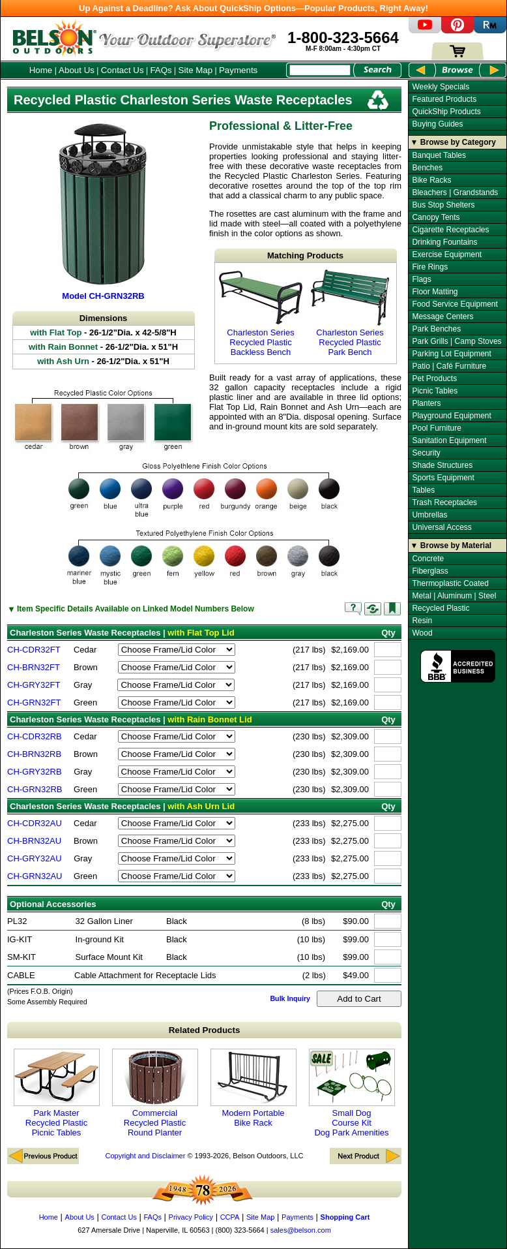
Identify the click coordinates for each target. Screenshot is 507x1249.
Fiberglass (430, 571)
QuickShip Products (446, 111)
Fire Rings (430, 266)
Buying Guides (437, 124)
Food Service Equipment (454, 304)
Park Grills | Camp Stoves (456, 341)
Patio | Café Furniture (449, 366)
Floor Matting (434, 291)
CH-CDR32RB (34, 736)
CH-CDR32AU (34, 823)
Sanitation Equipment (449, 440)
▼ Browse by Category (453, 142)
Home (41, 70)
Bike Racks (431, 180)
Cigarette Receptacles (450, 229)
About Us (76, 70)
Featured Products (444, 99)
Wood (422, 633)
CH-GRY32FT (33, 685)
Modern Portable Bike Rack (253, 1088)
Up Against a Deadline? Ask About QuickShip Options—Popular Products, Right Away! (253, 8)
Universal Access (441, 527)
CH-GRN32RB (35, 789)
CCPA (230, 1217)
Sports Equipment (443, 477)
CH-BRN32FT (33, 667)
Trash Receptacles (444, 502)
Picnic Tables (434, 390)
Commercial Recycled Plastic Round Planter (155, 1093)
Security (426, 452)
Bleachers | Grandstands (455, 192)
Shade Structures (442, 465)
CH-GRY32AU (34, 858)
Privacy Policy (191, 1217)
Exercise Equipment (447, 254)
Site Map (196, 70)
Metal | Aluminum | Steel (454, 595)
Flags (421, 279)
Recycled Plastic (440, 608)
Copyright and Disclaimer (145, 1156)
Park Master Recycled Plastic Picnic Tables (57, 1093)
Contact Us (122, 70)
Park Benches (436, 328)
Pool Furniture (436, 428)
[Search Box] (320, 70)
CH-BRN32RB (34, 754)
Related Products (204, 1030)
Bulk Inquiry (290, 998)
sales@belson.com (300, 1230)
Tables (423, 490)
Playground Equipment (451, 415)
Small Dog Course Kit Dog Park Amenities (352, 1093)
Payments (238, 70)
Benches (427, 167)
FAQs (160, 70)
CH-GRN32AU (35, 876)
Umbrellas (429, 514)
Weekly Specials (440, 86)
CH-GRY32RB (34, 772)
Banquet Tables (439, 155)
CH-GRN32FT (34, 702)
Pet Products (434, 378)
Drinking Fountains (444, 242)
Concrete (428, 558)
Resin (422, 620)
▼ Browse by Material (451, 545)
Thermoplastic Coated (450, 583)
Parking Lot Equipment (451, 353)
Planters (426, 403)
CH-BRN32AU (34, 841)
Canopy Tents (435, 217)
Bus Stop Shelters (443, 204)
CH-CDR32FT (34, 650)
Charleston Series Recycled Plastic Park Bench (350, 313)
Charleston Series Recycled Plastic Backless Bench (260, 313)
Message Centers (442, 316)
